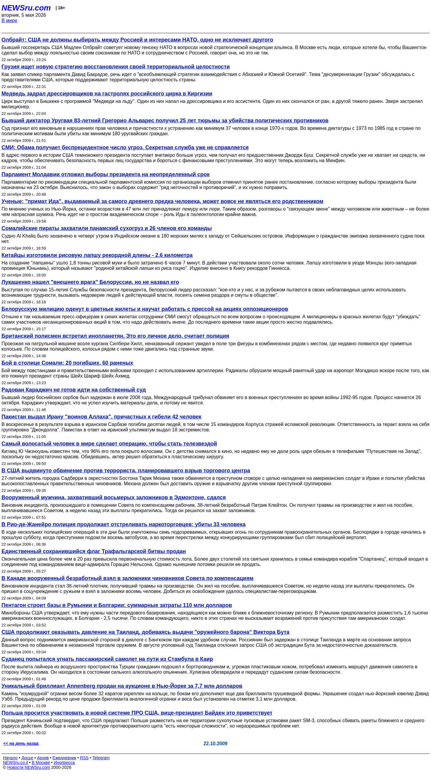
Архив (43, 757)
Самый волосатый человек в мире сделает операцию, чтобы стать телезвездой (109, 444)
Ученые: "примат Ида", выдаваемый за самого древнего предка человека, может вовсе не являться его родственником (162, 201)
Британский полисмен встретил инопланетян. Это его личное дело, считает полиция (115, 336)
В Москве (41, 762)
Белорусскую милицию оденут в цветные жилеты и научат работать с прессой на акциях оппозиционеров (144, 309)
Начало (10, 757)
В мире (9, 20)
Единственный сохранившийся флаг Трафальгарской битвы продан (93, 551)
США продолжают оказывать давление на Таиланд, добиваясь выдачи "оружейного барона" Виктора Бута (145, 632)
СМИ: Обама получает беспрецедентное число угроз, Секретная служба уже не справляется (125, 147)
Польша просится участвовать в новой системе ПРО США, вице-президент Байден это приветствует (136, 713)
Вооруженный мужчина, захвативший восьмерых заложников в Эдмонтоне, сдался (113, 497)
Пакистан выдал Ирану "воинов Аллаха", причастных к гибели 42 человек (101, 417)
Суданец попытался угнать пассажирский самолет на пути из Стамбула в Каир (107, 659)
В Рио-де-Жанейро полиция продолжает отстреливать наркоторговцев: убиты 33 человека (123, 524)
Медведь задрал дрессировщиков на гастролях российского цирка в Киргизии (106, 94)
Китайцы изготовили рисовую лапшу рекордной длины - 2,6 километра (97, 255)
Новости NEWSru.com (28, 767)
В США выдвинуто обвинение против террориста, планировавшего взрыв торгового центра (125, 471)
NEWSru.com (26, 7)
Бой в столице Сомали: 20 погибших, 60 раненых (67, 363)
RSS (84, 757)
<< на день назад (21, 743)
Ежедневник (64, 757)
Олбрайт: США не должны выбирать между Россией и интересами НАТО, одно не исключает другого (137, 40)
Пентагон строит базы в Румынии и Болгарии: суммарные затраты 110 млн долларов (116, 605)
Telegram (101, 757)
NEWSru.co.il (15, 762)
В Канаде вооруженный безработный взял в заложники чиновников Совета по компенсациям (127, 578)
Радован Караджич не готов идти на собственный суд (73, 390)
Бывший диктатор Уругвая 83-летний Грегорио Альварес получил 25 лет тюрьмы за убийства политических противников (165, 121)
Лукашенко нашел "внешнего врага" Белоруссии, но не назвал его (90, 282)
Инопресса (64, 762)
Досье (27, 757)
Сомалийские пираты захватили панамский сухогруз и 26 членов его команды (106, 228)
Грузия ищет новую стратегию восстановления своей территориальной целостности (115, 67)
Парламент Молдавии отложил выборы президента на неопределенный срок (105, 174)
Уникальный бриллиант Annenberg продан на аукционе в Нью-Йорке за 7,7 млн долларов (121, 686)
